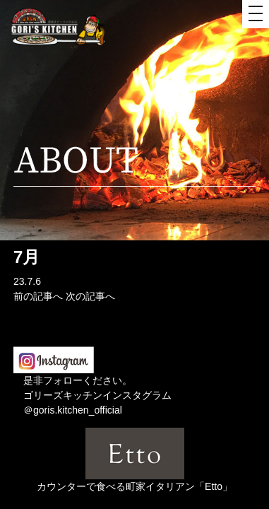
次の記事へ (90, 296)
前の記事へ (38, 296)
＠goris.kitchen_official (72, 410)
